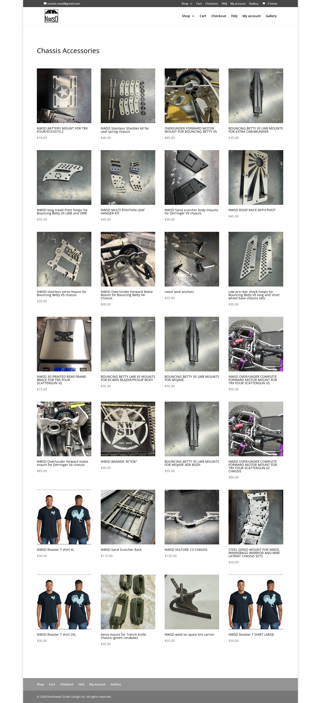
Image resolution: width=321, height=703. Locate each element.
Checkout (211, 3)
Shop (185, 3)
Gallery (253, 3)
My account (238, 3)
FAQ (224, 3)
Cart (199, 3)
